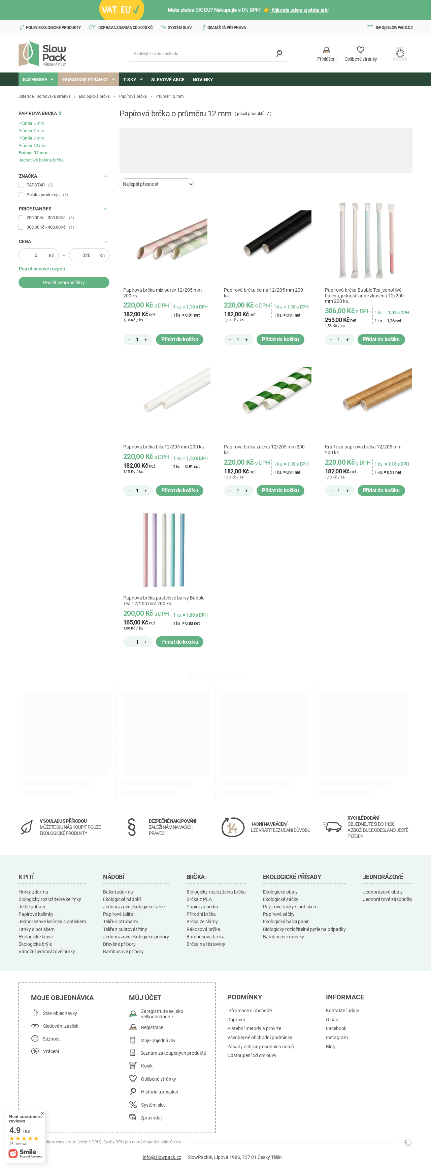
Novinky (203, 79)
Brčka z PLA (199, 899)
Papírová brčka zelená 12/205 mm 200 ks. (264, 449)
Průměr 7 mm (31, 130)
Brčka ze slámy (202, 921)
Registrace (152, 1027)
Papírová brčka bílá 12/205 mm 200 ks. (164, 446)
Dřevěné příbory (119, 944)
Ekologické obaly (280, 892)
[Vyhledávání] (279, 53)
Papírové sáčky (279, 914)
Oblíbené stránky (158, 1079)
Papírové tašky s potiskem (290, 906)
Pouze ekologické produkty (53, 27)
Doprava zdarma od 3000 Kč (125, 27)
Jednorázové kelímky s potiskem (52, 921)
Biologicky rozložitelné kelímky (50, 899)
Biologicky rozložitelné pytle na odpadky (304, 929)
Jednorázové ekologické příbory (136, 936)
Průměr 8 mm (31, 138)
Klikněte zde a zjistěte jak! (299, 10)
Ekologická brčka (94, 96)
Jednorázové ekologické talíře (134, 906)
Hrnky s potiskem (37, 929)
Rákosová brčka (203, 929)
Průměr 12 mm (33, 152)
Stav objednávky (60, 1013)
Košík (147, 1066)
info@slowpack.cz (394, 27)
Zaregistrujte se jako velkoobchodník (162, 1014)
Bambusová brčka (206, 936)
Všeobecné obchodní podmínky (259, 1037)
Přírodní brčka (201, 914)
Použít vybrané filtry (64, 282)
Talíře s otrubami (120, 921)
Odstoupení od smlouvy (251, 1055)
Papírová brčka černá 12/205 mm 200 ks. (263, 292)
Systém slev (180, 27)
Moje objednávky (157, 1040)
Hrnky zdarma (33, 892)
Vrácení (51, 1051)
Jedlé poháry (32, 906)
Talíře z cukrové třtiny (125, 929)
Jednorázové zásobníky (387, 899)
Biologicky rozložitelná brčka (216, 892)
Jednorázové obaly (383, 892)
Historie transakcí (159, 1091)
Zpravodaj (151, 1117)
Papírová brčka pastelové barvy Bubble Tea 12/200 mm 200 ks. (163, 600)
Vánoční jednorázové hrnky (47, 951)
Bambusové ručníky (283, 936)
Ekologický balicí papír (286, 921)
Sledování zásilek (60, 1026)
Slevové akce (168, 79)
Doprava (236, 1019)
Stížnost (51, 1039)
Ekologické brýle (35, 944)
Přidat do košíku (179, 339)
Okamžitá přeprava (226, 27)
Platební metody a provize (254, 1028)
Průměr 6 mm (31, 123)
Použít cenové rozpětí (42, 268)
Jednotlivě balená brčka (41, 160)
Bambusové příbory (123, 951)
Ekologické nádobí (122, 899)
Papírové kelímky (36, 914)
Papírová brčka (133, 96)
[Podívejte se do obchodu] (208, 53)
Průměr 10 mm (32, 145)
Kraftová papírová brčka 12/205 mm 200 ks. (363, 449)
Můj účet (145, 998)
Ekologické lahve (36, 936)
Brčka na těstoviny (206, 944)
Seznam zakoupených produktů (173, 1053)
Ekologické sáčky (280, 899)
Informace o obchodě (249, 1010)
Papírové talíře (118, 914)
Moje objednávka (62, 998)
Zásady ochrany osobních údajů (260, 1046)
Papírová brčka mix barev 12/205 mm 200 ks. (162, 292)
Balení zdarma (118, 892)
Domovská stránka (53, 96)
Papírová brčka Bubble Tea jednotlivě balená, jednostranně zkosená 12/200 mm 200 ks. (364, 295)
